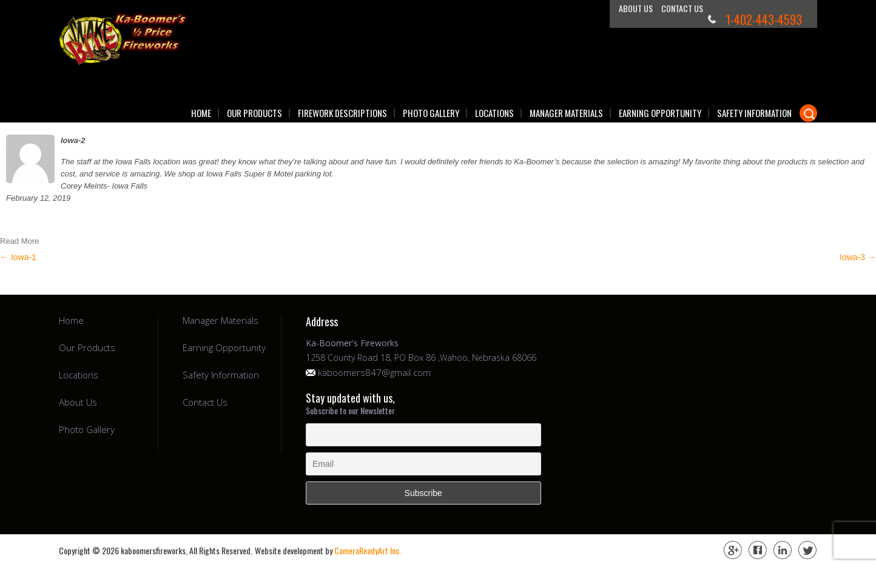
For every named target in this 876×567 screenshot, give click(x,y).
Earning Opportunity (660, 113)
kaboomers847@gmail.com (374, 372)
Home (201, 113)
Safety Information (754, 113)
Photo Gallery (431, 113)
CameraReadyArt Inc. (367, 550)
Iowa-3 (858, 257)
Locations (494, 113)
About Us (636, 8)
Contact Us (682, 8)
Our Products (254, 113)
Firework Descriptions (342, 113)
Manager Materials (566, 113)
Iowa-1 (18, 257)
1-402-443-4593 (764, 19)
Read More (19, 241)
